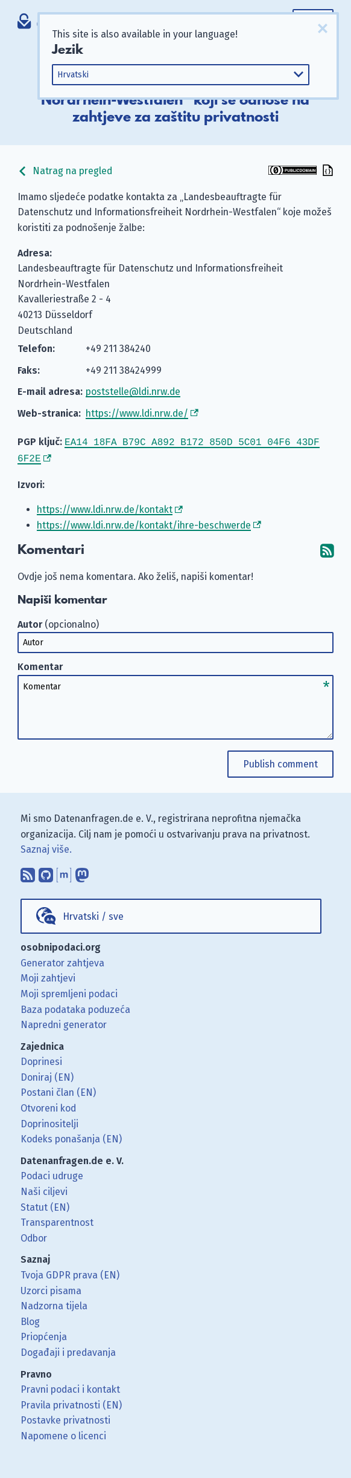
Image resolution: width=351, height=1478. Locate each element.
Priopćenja (44, 1334)
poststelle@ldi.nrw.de (133, 391)
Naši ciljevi (44, 1189)
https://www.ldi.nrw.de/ (137, 413)
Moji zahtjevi (48, 976)
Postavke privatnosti (65, 1418)
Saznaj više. (46, 847)
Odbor (34, 1236)
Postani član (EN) (58, 1090)
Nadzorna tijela (54, 1303)
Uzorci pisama (51, 1288)
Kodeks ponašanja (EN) (71, 1136)
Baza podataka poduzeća (75, 1007)
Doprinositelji (49, 1121)
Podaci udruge (52, 1173)
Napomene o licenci (63, 1433)
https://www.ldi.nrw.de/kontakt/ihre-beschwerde (144, 523)
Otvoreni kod (48, 1106)
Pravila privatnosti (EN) (71, 1402)
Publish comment (280, 761)
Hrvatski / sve (93, 914)
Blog (30, 1319)
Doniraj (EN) (47, 1075)
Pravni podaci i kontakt (70, 1387)
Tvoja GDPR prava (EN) (70, 1272)
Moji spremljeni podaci (69, 991)
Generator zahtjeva (62, 960)
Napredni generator (64, 1022)
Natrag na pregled (64, 171)
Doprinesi (41, 1059)
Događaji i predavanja (68, 1350)
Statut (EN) (45, 1205)
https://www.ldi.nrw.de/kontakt (104, 507)
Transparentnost (57, 1220)
